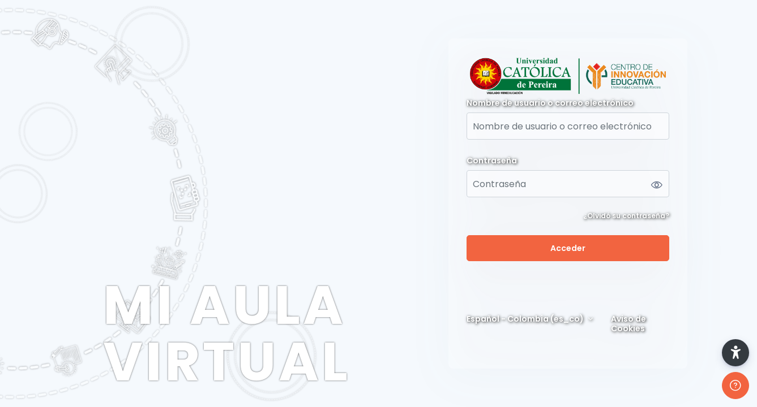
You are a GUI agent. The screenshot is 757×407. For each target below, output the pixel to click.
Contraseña (492, 161)
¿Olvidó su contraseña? (626, 215)
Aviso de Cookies (628, 324)
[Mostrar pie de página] (735, 385)
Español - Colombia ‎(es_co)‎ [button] (526, 319)
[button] (735, 352)
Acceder (567, 248)
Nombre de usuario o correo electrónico (550, 103)
